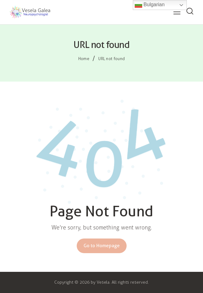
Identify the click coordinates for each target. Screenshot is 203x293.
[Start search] (190, 12)
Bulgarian (150, 5)
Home (83, 58)
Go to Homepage (102, 245)
